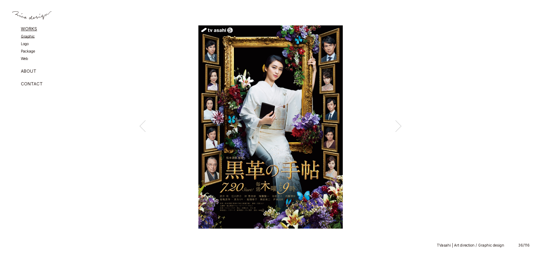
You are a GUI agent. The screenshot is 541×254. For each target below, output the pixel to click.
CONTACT (32, 84)
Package (28, 51)
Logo (25, 44)
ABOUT (28, 71)
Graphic (28, 36)
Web (24, 58)
